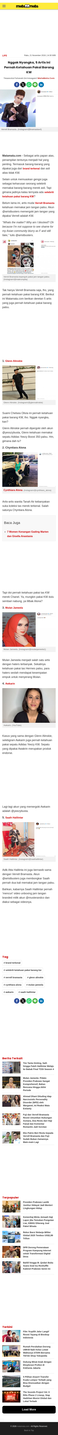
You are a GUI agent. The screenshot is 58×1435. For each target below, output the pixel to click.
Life (4, 55)
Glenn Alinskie (13, 361)
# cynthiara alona (12, 985)
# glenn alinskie (35, 977)
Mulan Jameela (14, 607)
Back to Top (29, 1430)
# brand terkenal (12, 963)
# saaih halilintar (27, 992)
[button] (4, 6)
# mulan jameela (34, 985)
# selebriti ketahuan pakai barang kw (22, 970)
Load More (29, 1409)
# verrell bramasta (13, 977)
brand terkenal (31, 168)
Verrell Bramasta (44, 203)
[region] (29, 32)
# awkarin (9, 992)
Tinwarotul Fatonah (13, 78)
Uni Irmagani (30, 78)
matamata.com (23, 1426)
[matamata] (27, 6)
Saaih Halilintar (14, 817)
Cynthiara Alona (13, 490)
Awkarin (10, 683)
